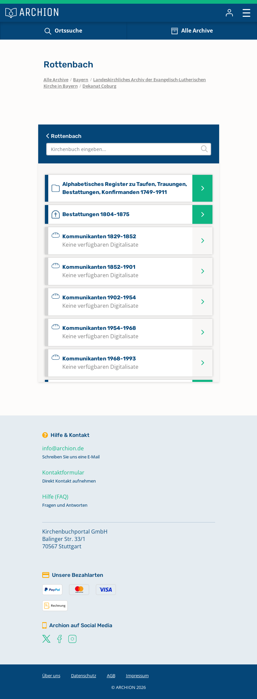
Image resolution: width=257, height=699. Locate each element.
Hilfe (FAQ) (55, 496)
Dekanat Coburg (99, 86)
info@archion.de (63, 448)
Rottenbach (63, 136)
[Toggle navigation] (246, 12)
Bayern (80, 80)
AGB (111, 675)
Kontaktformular (63, 472)
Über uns (51, 675)
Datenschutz (83, 675)
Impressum (137, 675)
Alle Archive (197, 30)
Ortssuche (68, 30)
